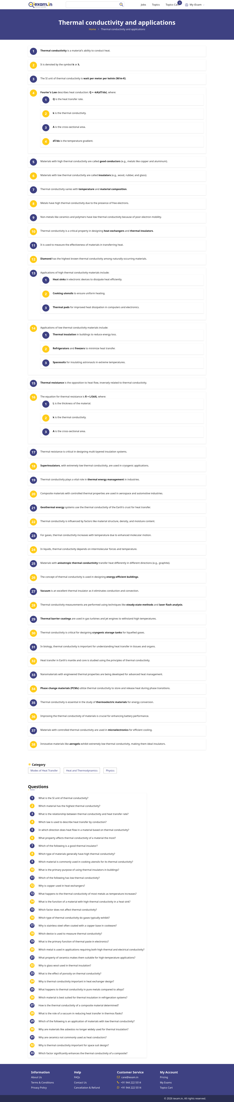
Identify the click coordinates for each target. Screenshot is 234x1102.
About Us (36, 1077)
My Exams (166, 1082)
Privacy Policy (39, 1087)
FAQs (77, 1077)
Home (92, 29)
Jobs (140, 4)
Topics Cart (172, 3)
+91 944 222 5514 (131, 1082)
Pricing (164, 1077)
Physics (110, 770)
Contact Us (80, 1082)
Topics (154, 4)
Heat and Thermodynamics (82, 770)
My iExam (194, 4)
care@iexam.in (129, 1077)
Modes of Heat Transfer (44, 770)
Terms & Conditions (42, 1082)
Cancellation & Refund (87, 1087)
